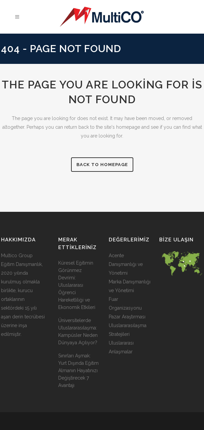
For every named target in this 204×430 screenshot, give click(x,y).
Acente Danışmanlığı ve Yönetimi (126, 264)
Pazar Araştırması (127, 316)
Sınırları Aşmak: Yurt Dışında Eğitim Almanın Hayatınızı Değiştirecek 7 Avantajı (78, 370)
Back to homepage (102, 164)
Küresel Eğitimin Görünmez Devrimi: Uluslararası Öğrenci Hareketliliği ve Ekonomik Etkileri (76, 285)
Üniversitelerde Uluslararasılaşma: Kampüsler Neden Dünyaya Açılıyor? (78, 331)
